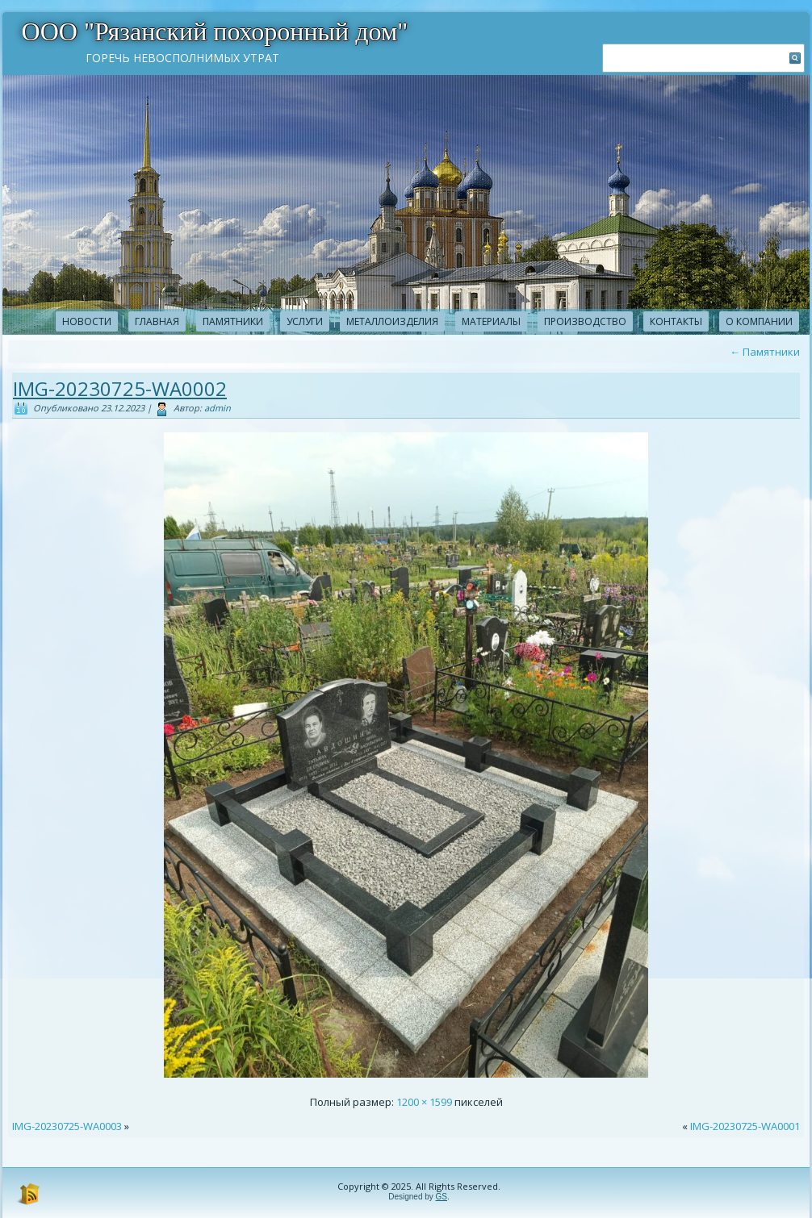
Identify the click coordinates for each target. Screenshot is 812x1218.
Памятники (233, 321)
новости (86, 321)
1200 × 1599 (424, 1102)
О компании (759, 321)
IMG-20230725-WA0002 (120, 388)
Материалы (491, 321)
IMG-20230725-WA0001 (745, 1126)
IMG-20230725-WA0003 (67, 1126)
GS (441, 1196)
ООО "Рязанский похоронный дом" (215, 31)
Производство (585, 321)
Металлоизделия (392, 321)
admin (217, 408)
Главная (157, 321)
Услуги (305, 321)
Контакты (676, 321)
